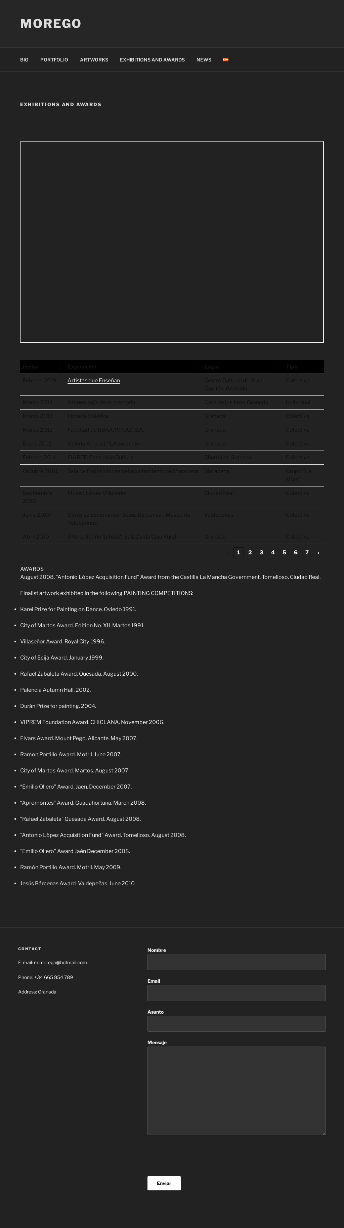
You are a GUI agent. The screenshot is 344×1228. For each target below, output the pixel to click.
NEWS (204, 59)
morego (51, 23)
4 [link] (273, 552)
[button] (60, 367)
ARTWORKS (94, 59)
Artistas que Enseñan (94, 380)
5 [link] (284, 552)
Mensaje (236, 1087)
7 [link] (307, 552)
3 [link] (261, 552)
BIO (24, 59)
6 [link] (296, 552)
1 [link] (238, 552)
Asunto (236, 1020)
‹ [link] (227, 552)
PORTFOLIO (54, 59)
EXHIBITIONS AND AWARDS (152, 59)
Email (236, 989)
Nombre (236, 958)
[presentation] (198, 1155)
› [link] (318, 552)
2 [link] (250, 552)
